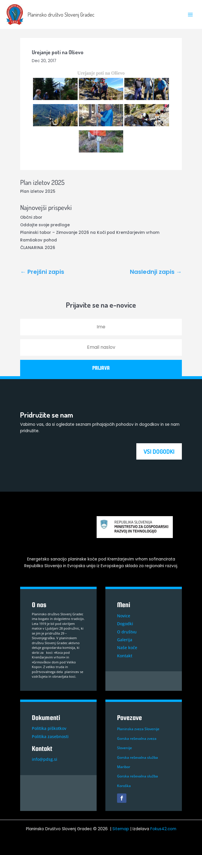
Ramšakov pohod (38, 240)
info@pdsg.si (44, 759)
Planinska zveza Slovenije (138, 728)
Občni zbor (31, 217)
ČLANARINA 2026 (37, 247)
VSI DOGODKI (159, 451)
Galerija (124, 639)
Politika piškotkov (49, 728)
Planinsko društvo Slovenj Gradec (60, 14)
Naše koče (127, 647)
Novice (123, 616)
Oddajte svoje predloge (45, 225)
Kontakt (124, 655)
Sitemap (120, 829)
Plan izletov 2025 (37, 191)
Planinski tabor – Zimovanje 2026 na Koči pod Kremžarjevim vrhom (89, 232)
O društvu (127, 632)
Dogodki (125, 623)
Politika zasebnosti (50, 736)
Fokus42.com (163, 829)
